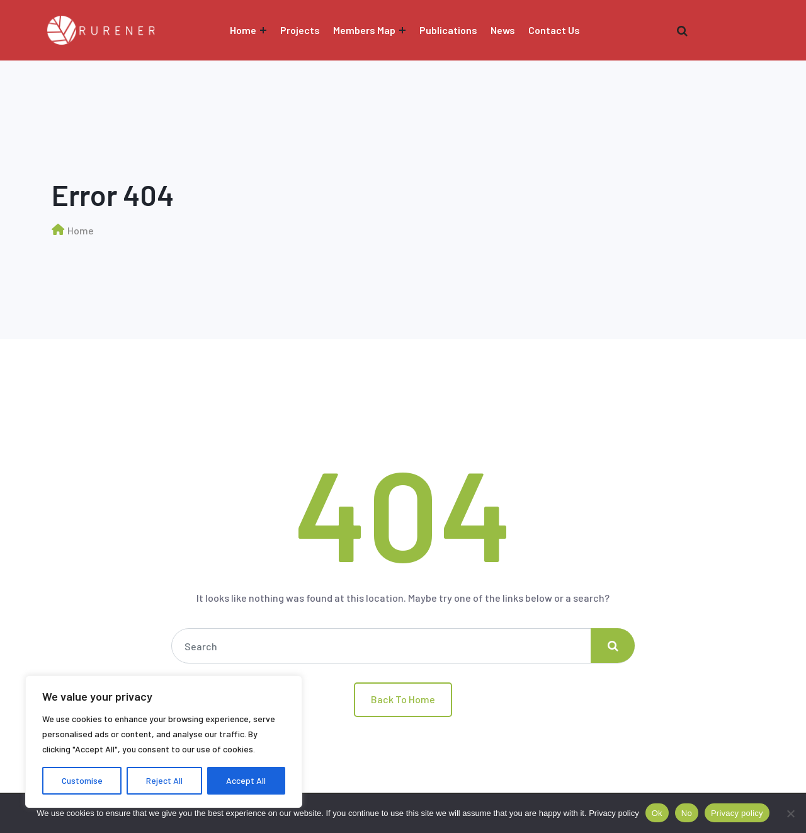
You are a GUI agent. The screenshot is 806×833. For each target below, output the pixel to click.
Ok (657, 813)
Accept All (246, 780)
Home (243, 30)
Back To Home (403, 699)
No (686, 813)
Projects (300, 30)
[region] (163, 741)
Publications (448, 30)
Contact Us (554, 30)
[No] (790, 813)
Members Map (364, 30)
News (503, 30)
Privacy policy (614, 813)
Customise (82, 780)
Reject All (164, 780)
